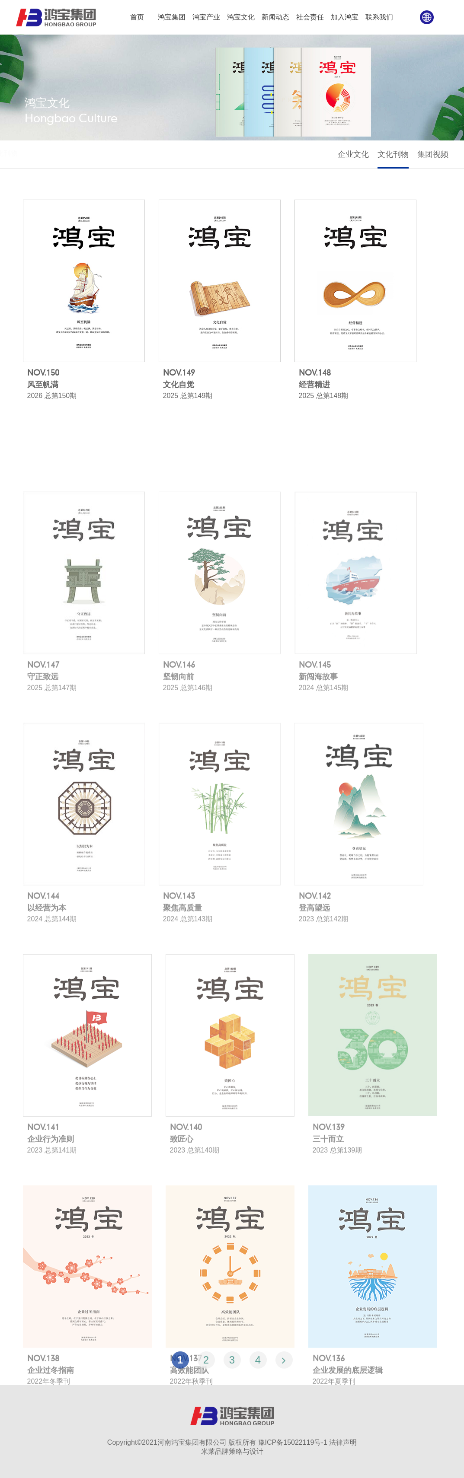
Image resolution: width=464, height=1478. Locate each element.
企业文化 (354, 154)
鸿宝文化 (46, 153)
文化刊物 (394, 154)
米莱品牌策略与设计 (232, 1451)
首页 (22, 153)
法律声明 (343, 1442)
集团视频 (434, 154)
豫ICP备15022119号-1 (292, 1442)
